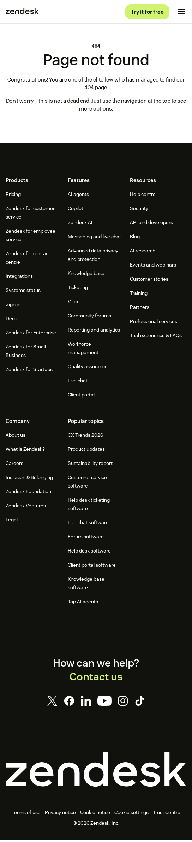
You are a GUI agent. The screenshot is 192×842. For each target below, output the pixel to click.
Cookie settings (131, 814)
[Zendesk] (96, 771)
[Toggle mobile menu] (181, 12)
